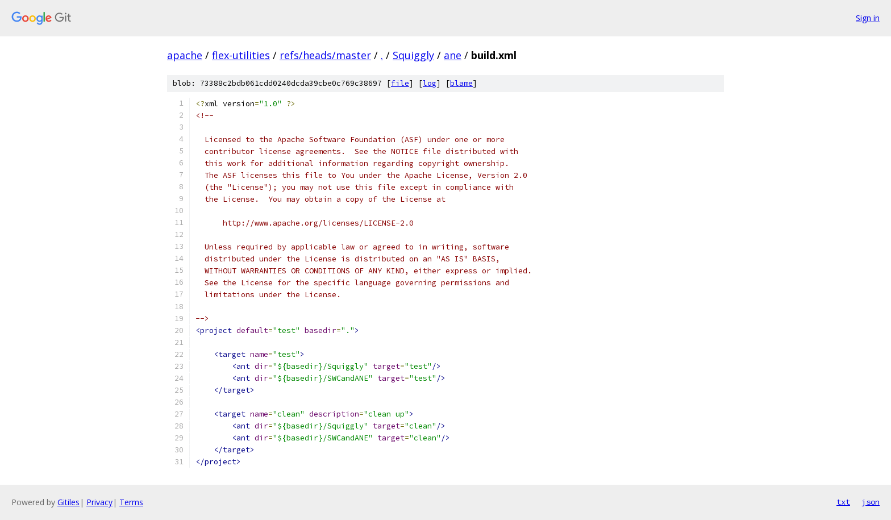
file (400, 83)
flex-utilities (241, 55)
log (429, 83)
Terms (131, 502)
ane (452, 55)
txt (843, 502)
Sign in (868, 18)
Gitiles (68, 502)
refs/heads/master (325, 55)
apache (184, 55)
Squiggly (413, 55)
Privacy (99, 502)
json (870, 502)
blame (461, 83)
